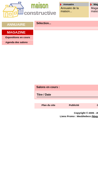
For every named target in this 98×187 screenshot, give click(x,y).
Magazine (16, 32)
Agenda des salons (16, 42)
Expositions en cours (17, 37)
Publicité (74, 105)
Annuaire (16, 24)
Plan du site (48, 105)
